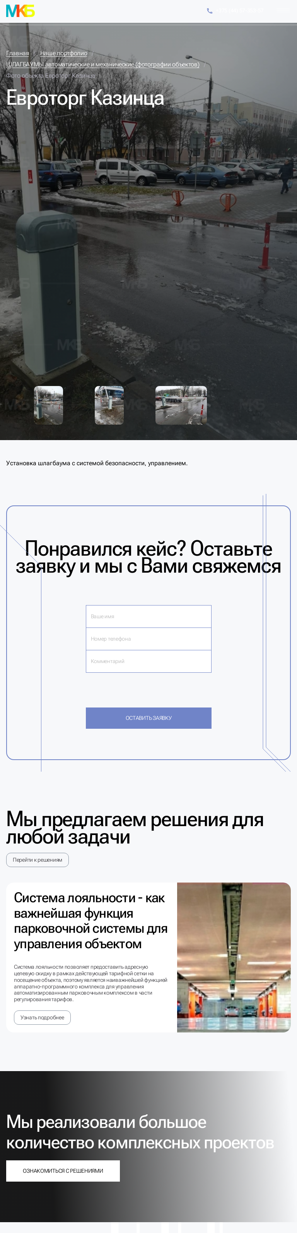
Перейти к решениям (37, 860)
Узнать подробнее (42, 1017)
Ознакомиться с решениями (63, 1171)
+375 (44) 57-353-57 (235, 11)
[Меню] (283, 11)
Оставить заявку (149, 718)
